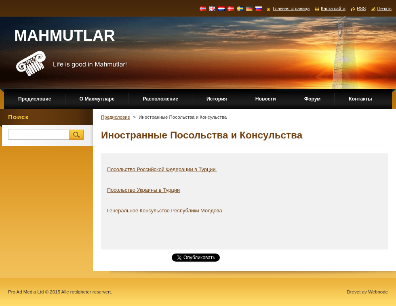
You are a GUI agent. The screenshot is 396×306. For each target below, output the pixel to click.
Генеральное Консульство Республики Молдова (164, 210)
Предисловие (115, 117)
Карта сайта (333, 8)
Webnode (378, 291)
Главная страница (291, 8)
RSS (361, 8)
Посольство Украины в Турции (143, 190)
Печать (384, 8)
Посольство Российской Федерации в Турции (162, 169)
